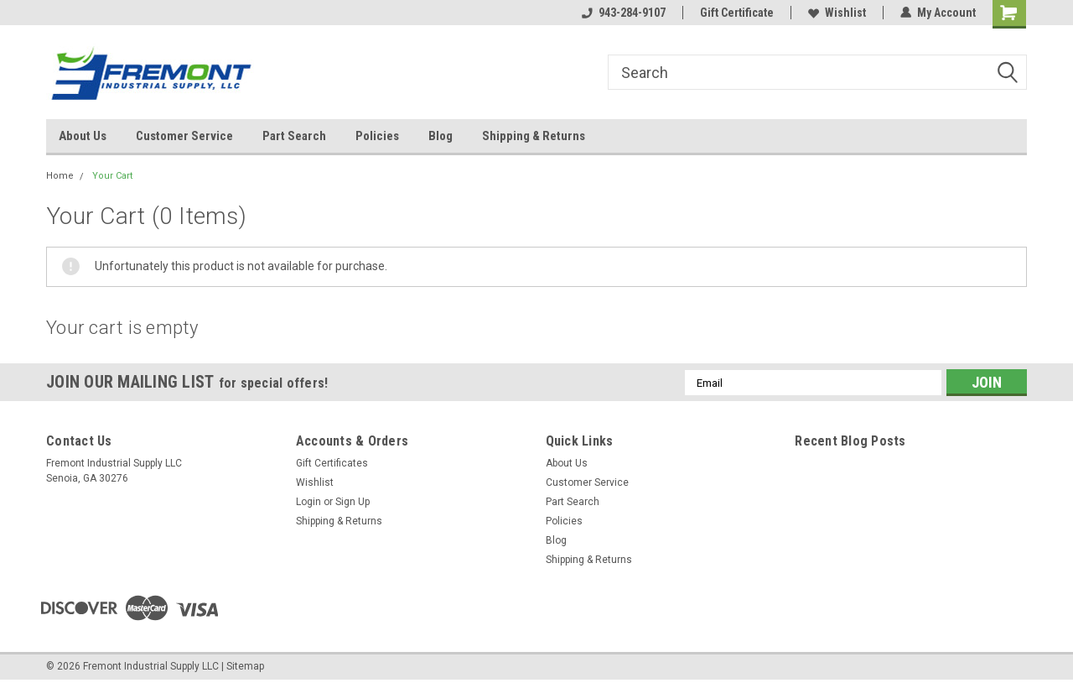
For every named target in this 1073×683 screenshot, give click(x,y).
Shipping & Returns (533, 135)
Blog (440, 135)
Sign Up (352, 502)
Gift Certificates (332, 463)
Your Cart (112, 175)
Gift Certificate (737, 12)
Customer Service (184, 135)
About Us (82, 135)
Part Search (294, 135)
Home (60, 175)
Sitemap (245, 666)
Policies (377, 135)
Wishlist (837, 12)
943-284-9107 (624, 12)
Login (308, 502)
